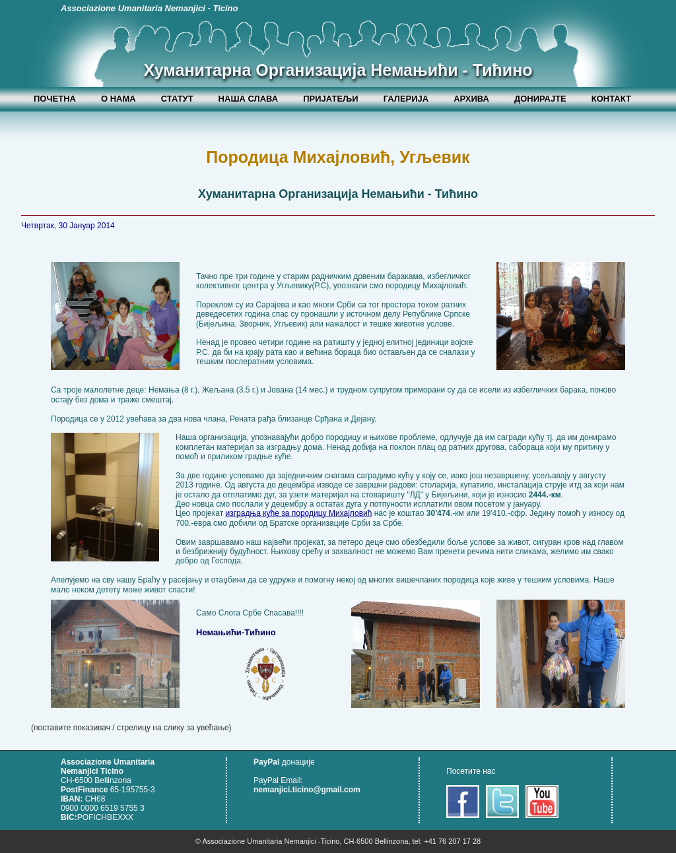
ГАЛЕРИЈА (406, 99)
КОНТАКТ (611, 99)
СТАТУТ (177, 99)
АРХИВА (471, 99)
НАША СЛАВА (249, 99)
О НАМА (118, 99)
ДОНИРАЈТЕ (540, 99)
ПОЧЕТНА (55, 99)
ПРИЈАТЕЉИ (330, 99)
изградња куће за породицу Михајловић (299, 513)
